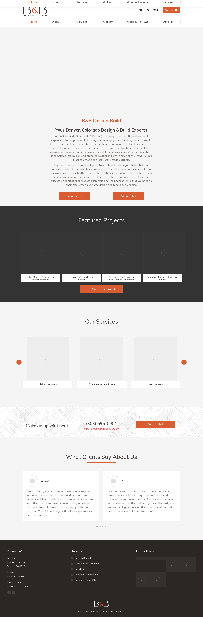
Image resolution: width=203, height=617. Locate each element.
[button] (19, 362)
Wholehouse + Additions (88, 563)
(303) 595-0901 (145, 10)
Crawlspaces (81, 569)
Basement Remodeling (86, 574)
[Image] (42, 253)
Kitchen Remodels (84, 558)
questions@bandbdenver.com (101, 428)
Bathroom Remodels (85, 580)
